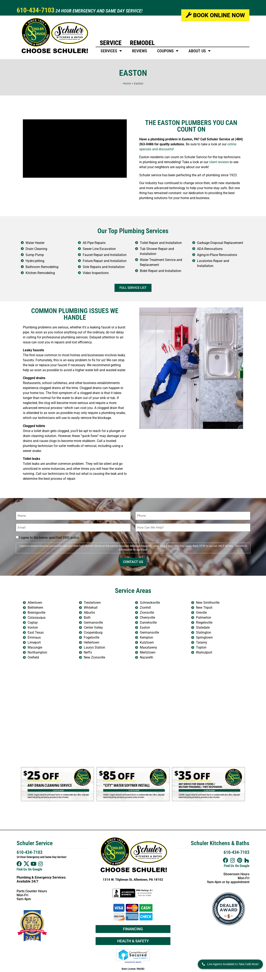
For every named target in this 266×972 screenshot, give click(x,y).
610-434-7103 (35, 10)
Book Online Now (215, 15)
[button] (25, 784)
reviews (223, 162)
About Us (199, 51)
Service (111, 43)
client (213, 162)
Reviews (139, 50)
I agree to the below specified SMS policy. (49, 537)
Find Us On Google (29, 869)
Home (127, 83)
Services (111, 51)
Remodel (142, 43)
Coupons (168, 51)
